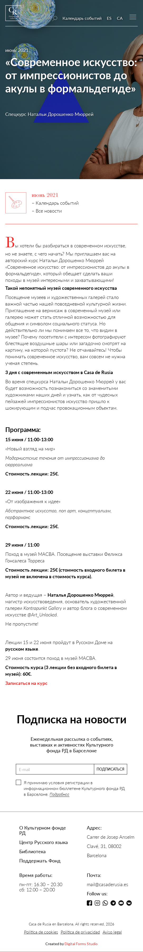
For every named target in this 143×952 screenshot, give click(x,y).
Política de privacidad (80, 931)
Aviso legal (112, 931)
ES (109, 18)
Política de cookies (41, 931)
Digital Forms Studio (81, 943)
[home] (13, 15)
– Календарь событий (55, 202)
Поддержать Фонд (39, 860)
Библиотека (32, 851)
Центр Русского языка (43, 842)
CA (120, 18)
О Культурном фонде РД (42, 830)
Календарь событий (82, 18)
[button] (133, 16)
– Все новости (47, 210)
